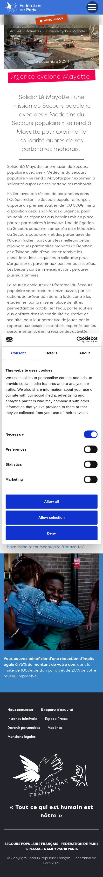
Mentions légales (21, 736)
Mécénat (55, 727)
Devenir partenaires (23, 727)
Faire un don (51, 19)
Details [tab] (52, 353)
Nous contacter (20, 709)
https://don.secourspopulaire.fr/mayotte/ (45, 546)
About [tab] (84, 353)
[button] (92, 7)
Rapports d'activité (57, 709)
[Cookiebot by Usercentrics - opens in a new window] (76, 339)
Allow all (51, 501)
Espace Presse (56, 718)
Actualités (33, 31)
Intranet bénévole (22, 718)
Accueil (15, 31)
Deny (51, 533)
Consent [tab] (18, 353)
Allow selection (51, 517)
